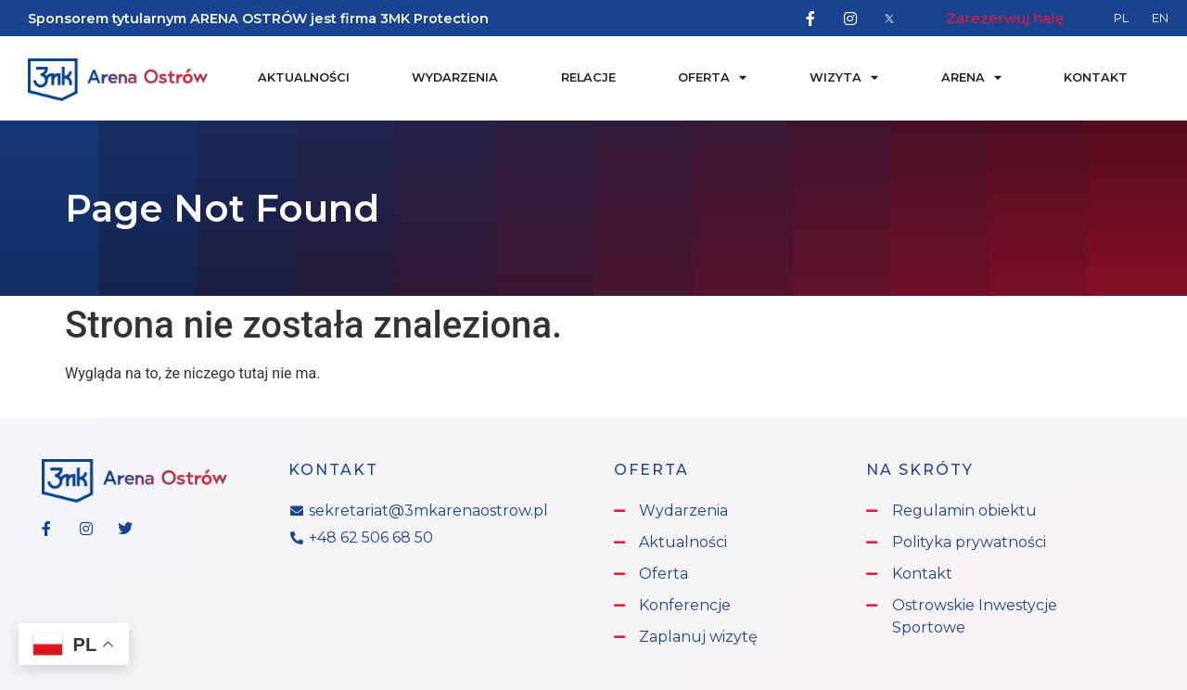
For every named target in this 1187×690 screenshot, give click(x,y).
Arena (971, 78)
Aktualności (304, 77)
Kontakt (1096, 77)
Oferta (712, 78)
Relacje (588, 77)
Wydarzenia (455, 77)
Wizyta (844, 78)
